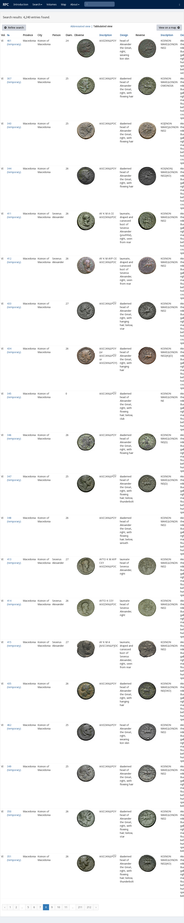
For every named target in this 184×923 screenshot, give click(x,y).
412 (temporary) (14, 260)
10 (58, 907)
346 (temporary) (14, 436)
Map (63, 4)
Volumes (52, 4)
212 (89, 907)
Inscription (105, 35)
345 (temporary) (14, 395)
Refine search (14, 27)
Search (37, 4)
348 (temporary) (14, 519)
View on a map (169, 27)
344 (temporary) (14, 170)
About (74, 4)
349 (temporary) (14, 768)
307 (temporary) (14, 80)
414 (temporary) (14, 602)
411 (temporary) (14, 215)
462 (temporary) (14, 726)
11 (66, 907)
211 (80, 907)
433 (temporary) (14, 305)
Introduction (20, 4)
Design (124, 35)
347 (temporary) (14, 478)
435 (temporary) (14, 685)
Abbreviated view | (81, 26)
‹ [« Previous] (4, 907)
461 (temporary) (14, 42)
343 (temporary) (14, 125)
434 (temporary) (14, 350)
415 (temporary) (14, 643)
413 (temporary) (14, 561)
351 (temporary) (14, 858)
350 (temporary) (14, 813)
